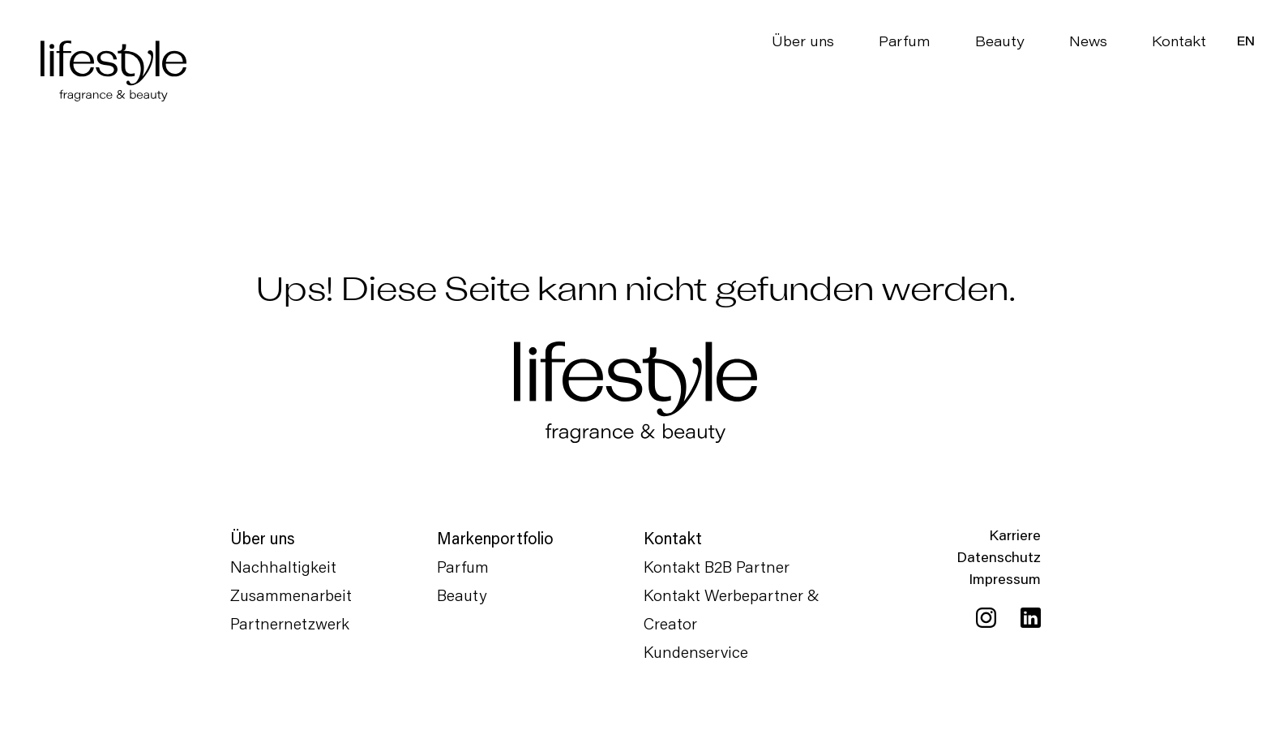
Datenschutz (998, 556)
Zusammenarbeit (291, 594)
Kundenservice (696, 651)
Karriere (1015, 534)
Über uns (803, 40)
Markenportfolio (495, 537)
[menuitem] (1246, 40)
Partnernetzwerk (289, 622)
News (1088, 40)
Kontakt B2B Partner (717, 566)
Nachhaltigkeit (283, 566)
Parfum (905, 40)
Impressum (1005, 578)
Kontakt (1179, 40)
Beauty (1000, 40)
